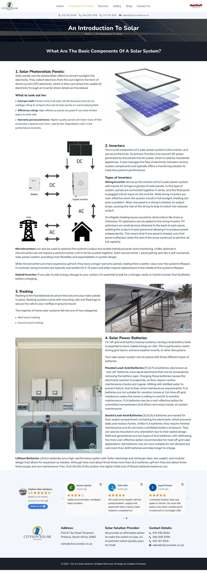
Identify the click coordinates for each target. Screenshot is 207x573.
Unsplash (131, 564)
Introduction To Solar (80, 6)
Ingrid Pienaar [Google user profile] (174, 485)
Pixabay (142, 564)
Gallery (117, 6)
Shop (129, 6)
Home (60, 6)
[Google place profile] (40, 489)
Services (103, 6)
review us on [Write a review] (38, 506)
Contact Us (143, 6)
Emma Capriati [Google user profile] (93, 485)
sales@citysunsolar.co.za (76, 543)
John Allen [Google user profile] (132, 485)
